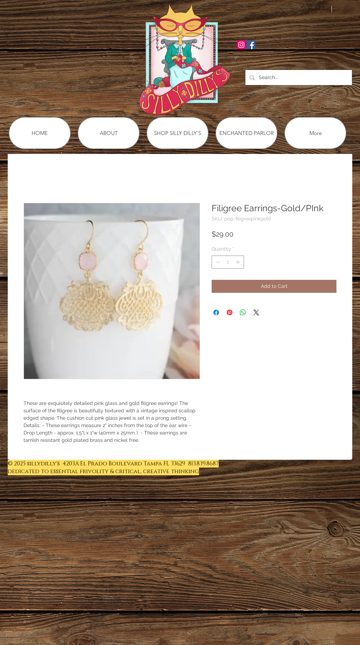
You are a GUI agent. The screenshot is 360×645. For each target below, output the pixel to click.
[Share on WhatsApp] (243, 312)
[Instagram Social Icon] (241, 44)
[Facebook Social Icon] (250, 44)
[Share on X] (256, 312)
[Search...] (298, 77)
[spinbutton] (227, 262)
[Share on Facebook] (216, 312)
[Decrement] (217, 262)
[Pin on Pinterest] (229, 312)
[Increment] (238, 262)
